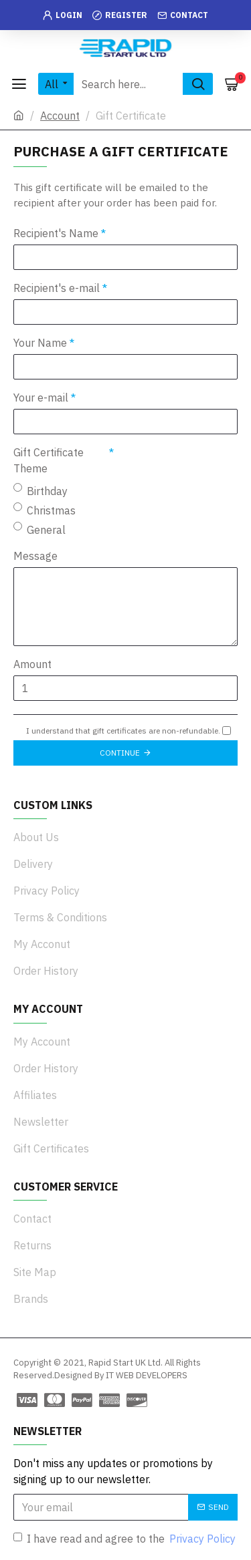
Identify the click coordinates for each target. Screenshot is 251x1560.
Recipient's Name (55, 233)
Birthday (40, 490)
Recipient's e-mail (56, 288)
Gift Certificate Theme (48, 460)
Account (60, 115)
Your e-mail (40, 397)
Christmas (44, 509)
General (39, 529)
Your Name (40, 342)
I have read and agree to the (125, 1539)
